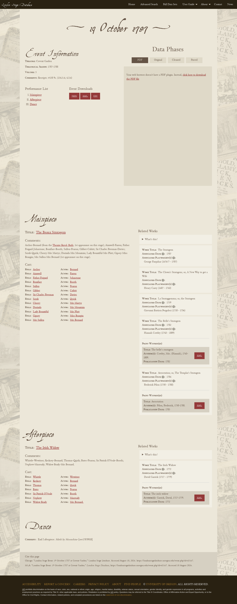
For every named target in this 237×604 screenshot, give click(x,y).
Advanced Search (149, 4)
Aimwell (37, 273)
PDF (139, 60)
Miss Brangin (76, 316)
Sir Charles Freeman (43, 294)
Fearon (73, 286)
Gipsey (36, 316)
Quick (73, 299)
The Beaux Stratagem (51, 232)
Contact (218, 4)
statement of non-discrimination (119, 595)
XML (85, 96)
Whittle (37, 477)
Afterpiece (35, 99)
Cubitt (73, 290)
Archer (36, 269)
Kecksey (37, 481)
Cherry (36, 303)
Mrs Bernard (76, 320)
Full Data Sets (170, 4)
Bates (36, 489)
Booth (73, 282)
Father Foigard (40, 278)
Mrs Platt (74, 311)
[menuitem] (132, 4)
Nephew (37, 498)
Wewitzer (74, 477)
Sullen (36, 286)
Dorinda (37, 307)
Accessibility (31, 584)
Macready (75, 498)
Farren (73, 273)
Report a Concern (57, 584)
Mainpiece (36, 95)
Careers (79, 584)
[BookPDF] (168, 130)
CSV (95, 96)
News (230, 4)
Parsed (194, 60)
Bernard (74, 269)
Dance (33, 104)
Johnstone (75, 278)
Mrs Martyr (76, 303)
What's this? (151, 239)
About (204, 4)
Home (131, 4)
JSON (74, 96)
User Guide (188, 4)
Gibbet (36, 290)
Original (158, 60)
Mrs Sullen (38, 320)
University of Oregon (161, 584)
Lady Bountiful (41, 311)
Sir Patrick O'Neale (42, 493)
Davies (73, 294)
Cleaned (176, 60)
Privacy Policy (98, 584)
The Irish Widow (47, 448)
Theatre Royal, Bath (63, 245)
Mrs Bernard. (76, 502)
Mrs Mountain (77, 307)
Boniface (37, 282)
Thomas (37, 485)
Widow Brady (40, 502)
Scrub (36, 299)
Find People (132, 584)
